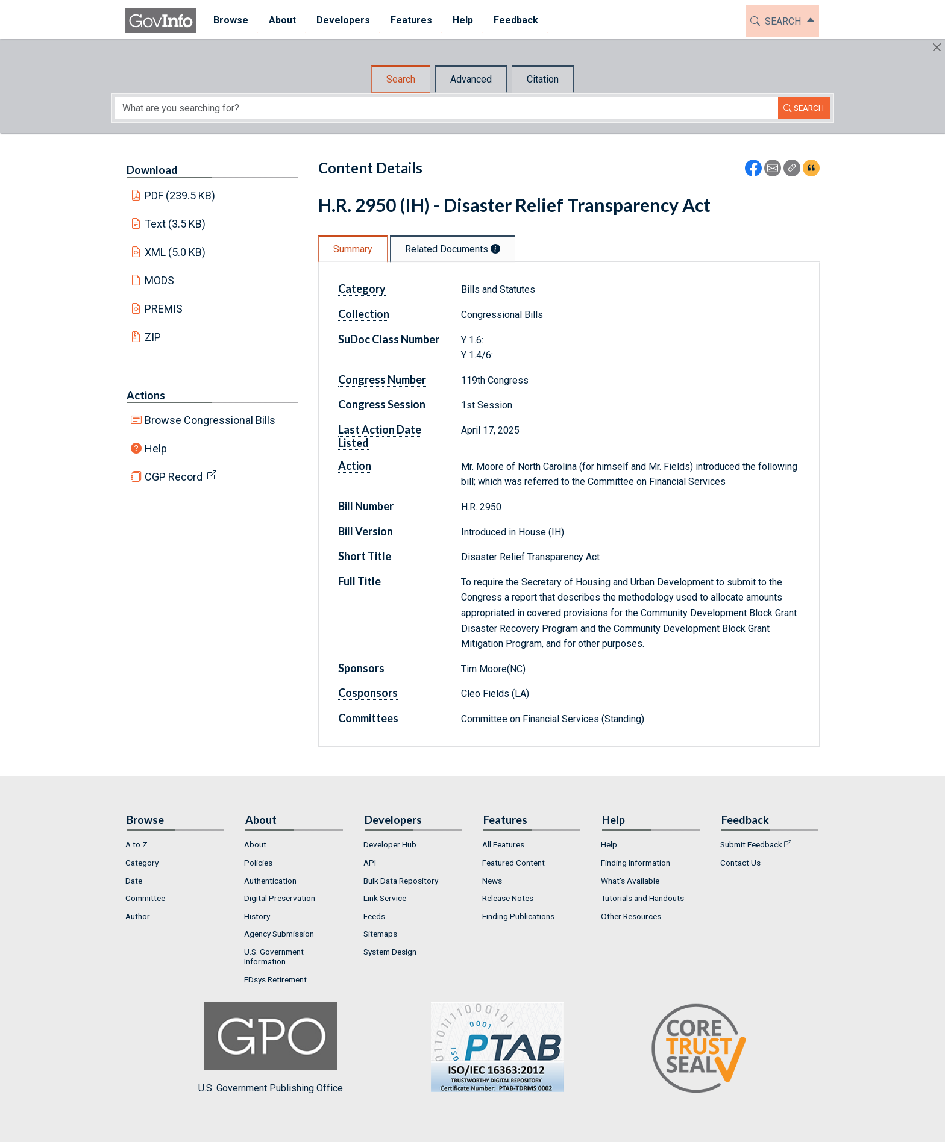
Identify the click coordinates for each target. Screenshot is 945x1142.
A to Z (136, 844)
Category (362, 288)
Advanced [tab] (471, 79)
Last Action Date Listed (379, 436)
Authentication (270, 880)
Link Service (384, 898)
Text (175, 223)
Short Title (364, 556)
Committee (145, 898)
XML (175, 252)
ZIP (153, 337)
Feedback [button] (509, 20)
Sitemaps (380, 933)
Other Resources (631, 916)
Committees (368, 718)
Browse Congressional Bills (210, 420)
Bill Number (366, 506)
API (369, 862)
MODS (159, 280)
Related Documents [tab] (452, 249)
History (257, 916)
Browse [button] (224, 20)
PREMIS (164, 308)
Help (156, 448)
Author (137, 916)
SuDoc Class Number (388, 339)
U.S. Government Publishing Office (491, 1047)
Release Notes (507, 898)
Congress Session (381, 404)
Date (133, 880)
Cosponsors (368, 692)
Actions (146, 395)
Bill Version (365, 531)
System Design (389, 951)
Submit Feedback (751, 844)
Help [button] (456, 20)
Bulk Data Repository (400, 880)
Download (152, 169)
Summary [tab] (352, 249)
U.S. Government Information (274, 956)
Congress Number (382, 379)
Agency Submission (279, 933)
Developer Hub (389, 844)
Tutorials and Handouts (642, 898)
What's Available (630, 880)
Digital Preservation (279, 898)
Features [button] (404, 20)
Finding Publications (518, 916)
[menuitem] (224, 21)
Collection (363, 313)
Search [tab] (400, 79)
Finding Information (635, 862)
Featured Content (513, 862)
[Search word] (446, 108)
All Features (503, 844)
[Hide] (937, 47)
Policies (258, 862)
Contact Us (740, 862)
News (492, 880)
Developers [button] (336, 20)
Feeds (374, 916)
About (255, 844)
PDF (180, 195)
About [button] (275, 20)
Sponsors (361, 668)
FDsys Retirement (275, 979)
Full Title (359, 581)
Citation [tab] (543, 79)
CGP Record (173, 476)
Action (354, 465)
